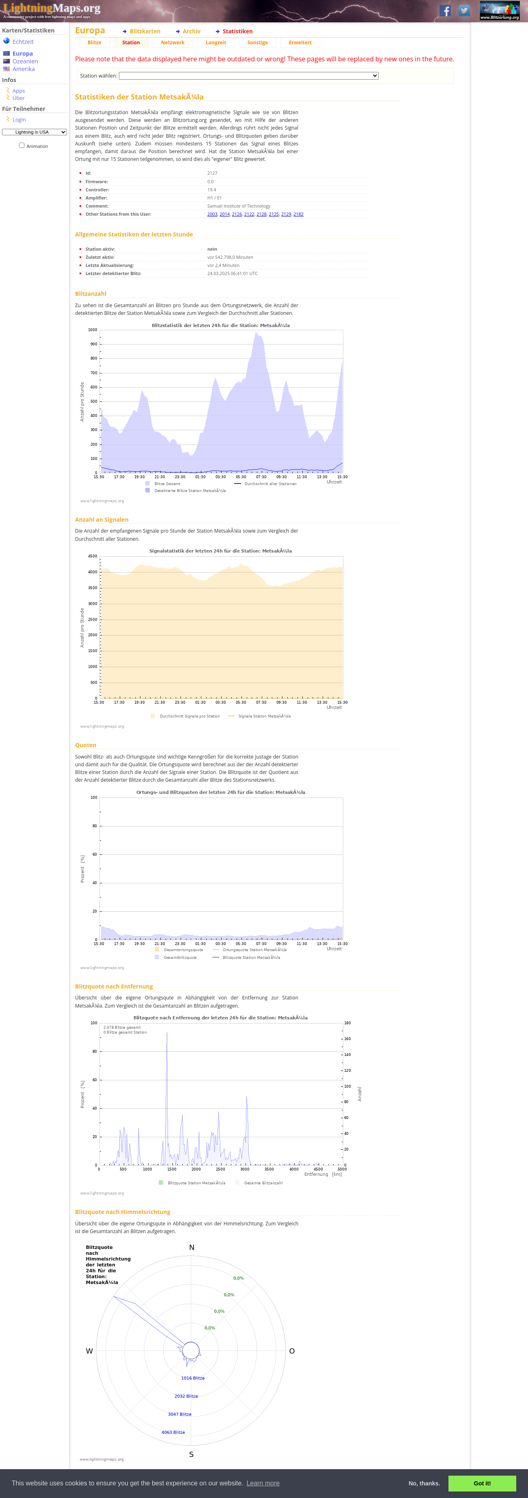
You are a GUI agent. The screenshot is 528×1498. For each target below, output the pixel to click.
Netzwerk (173, 42)
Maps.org (51, 7)
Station (131, 42)
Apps (19, 90)
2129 (286, 214)
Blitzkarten (145, 31)
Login (19, 119)
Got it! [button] (482, 1483)
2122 (249, 214)
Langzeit (216, 42)
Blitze (94, 42)
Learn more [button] (263, 1483)
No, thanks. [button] (424, 1483)
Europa (23, 53)
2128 (261, 214)
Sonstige (258, 42)
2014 (225, 214)
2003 (212, 214)
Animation (39, 146)
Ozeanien (25, 61)
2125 (274, 214)
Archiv (191, 31)
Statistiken (238, 31)
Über (19, 98)
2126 (237, 214)
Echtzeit (23, 42)
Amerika (24, 69)
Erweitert (300, 42)
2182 (298, 214)
